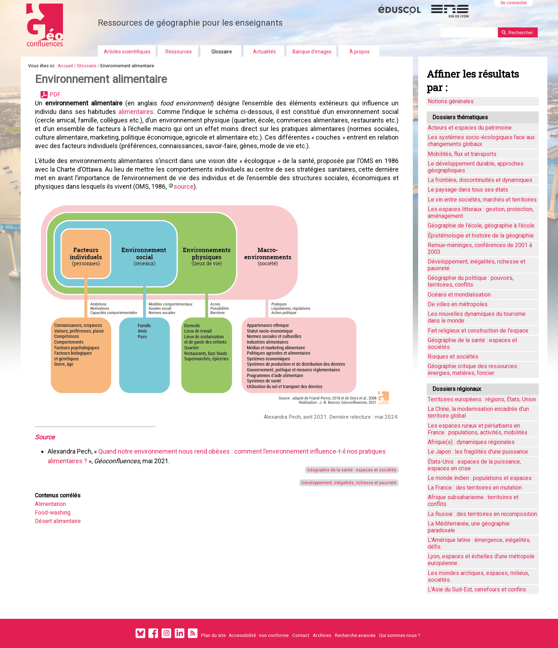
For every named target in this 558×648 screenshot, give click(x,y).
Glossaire (221, 51)
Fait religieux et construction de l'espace (478, 330)
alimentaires (135, 111)
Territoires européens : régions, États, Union (482, 399)
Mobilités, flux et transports (462, 154)
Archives (322, 635)
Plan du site (213, 635)
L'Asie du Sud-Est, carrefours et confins (477, 589)
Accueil (65, 65)
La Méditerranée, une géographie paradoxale (469, 527)
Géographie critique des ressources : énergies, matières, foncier (474, 369)
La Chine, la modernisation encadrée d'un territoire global (478, 412)
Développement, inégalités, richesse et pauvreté (347, 482)
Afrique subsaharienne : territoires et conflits (473, 500)
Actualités (264, 51)
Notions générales (451, 101)
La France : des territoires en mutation (475, 487)
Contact (300, 635)
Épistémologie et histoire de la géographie (481, 235)
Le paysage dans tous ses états (468, 189)
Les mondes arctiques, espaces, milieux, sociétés (478, 576)
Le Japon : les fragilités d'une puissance (478, 451)
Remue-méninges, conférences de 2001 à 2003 (480, 248)
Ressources (178, 51)
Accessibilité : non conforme (259, 635)
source (184, 186)
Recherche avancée (355, 635)
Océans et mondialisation (459, 294)
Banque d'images (312, 51)
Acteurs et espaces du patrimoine (470, 127)
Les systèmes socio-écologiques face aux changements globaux (481, 140)
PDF (54, 94)
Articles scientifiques (127, 51)
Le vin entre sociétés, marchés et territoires (482, 199)
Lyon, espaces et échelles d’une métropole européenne (481, 559)
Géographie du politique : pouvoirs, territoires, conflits (471, 281)
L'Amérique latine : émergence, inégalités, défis (479, 543)
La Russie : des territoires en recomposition (482, 514)
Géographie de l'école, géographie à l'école (481, 225)
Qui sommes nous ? (399, 635)
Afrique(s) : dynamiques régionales (471, 442)
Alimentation (50, 504)
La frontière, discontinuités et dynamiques (480, 180)
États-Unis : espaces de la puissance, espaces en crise (474, 465)
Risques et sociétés (453, 356)
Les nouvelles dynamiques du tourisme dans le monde (477, 317)
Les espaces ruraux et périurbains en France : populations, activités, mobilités (477, 429)
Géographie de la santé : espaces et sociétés (350, 469)
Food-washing (52, 512)
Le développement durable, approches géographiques (475, 167)
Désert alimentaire (58, 521)
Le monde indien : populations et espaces (480, 478)
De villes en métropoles (458, 304)
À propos (359, 51)
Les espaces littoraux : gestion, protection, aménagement (480, 212)
